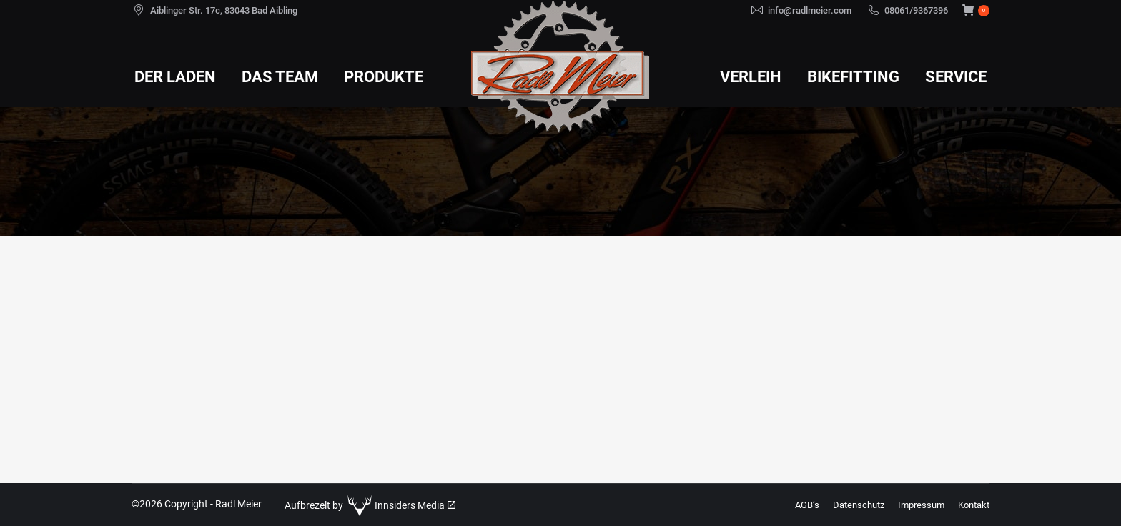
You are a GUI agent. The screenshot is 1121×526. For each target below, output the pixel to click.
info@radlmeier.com (809, 10)
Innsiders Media (410, 505)
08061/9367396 (916, 10)
